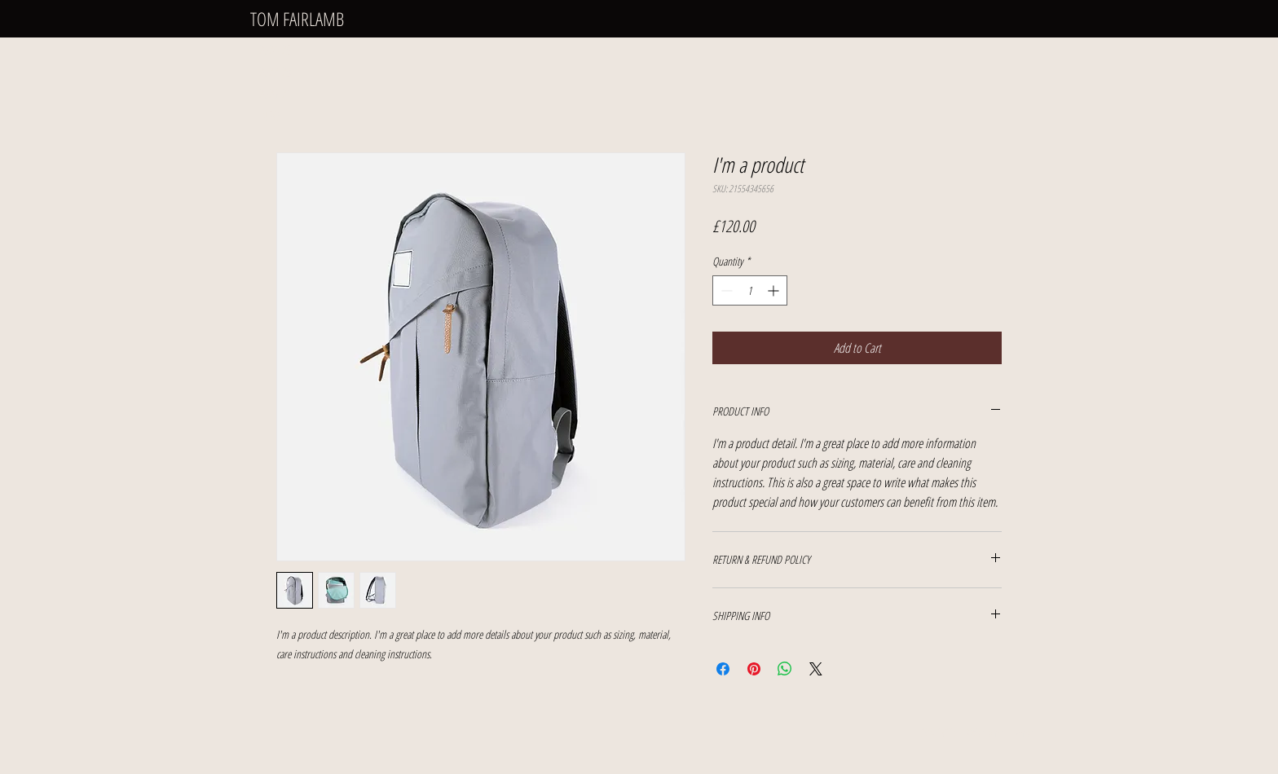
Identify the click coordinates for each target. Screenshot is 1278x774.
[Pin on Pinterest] (754, 669)
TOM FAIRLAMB (297, 19)
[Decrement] (725, 290)
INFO (269, 116)
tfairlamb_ (990, 732)
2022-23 (274, 72)
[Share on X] (816, 669)
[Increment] (775, 290)
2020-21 (274, 94)
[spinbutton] (750, 290)
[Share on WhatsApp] (785, 669)
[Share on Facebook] (723, 669)
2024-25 (274, 50)
